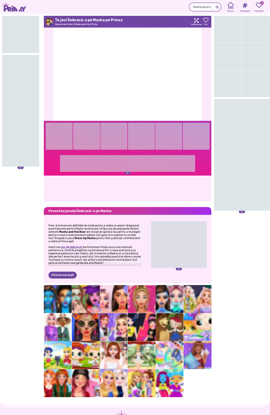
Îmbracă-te (82, 24)
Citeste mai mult (62, 275)
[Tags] (245, 7)
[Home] (230, 7)
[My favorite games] (259, 7)
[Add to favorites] (206, 22)
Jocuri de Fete (64, 24)
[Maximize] (196, 22)
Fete (95, 24)
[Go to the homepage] (13, 7)
